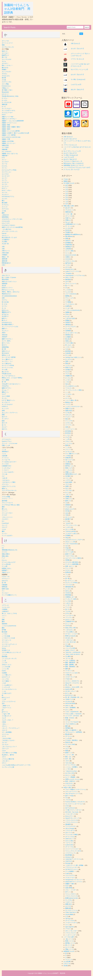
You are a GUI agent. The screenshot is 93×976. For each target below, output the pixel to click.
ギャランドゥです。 (8, 367)
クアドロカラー (6, 439)
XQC (66, 546)
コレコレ (4, 742)
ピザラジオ (66, 963)
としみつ (68, 308)
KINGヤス (5, 406)
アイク (67, 607)
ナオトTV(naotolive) (71, 544)
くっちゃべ (5, 470)
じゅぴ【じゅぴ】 (76, 84)
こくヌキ (4, 662)
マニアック (68, 959)
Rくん (67, 492)
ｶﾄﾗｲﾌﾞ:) (4, 188)
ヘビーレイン (69, 843)
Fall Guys (68, 918)
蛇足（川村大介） (70, 781)
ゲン (3, 591)
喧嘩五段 (4, 587)
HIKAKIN (68, 593)
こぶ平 (4, 699)
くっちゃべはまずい (8, 472)
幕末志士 (68, 402)
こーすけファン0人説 (8, 638)
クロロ (4, 529)
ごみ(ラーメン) (6, 707)
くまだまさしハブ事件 (8, 482)
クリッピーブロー (7, 513)
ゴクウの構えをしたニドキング (11, 652)
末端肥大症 (68, 376)
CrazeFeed (5, 523)
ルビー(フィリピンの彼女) (73, 558)
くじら (4, 453)
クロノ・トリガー (70, 890)
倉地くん (4, 488)
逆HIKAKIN (5, 353)
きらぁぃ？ (5, 390)
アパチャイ (68, 671)
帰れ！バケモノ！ (7, 65)
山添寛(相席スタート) (71, 224)
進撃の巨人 (68, 904)
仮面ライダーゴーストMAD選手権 (12, 227)
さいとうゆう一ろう (71, 333)
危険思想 (4, 283)
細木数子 (68, 519)
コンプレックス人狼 (8, 767)
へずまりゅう (69, 640)
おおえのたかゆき (70, 255)
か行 (66, 187)
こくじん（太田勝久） (72, 767)
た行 (66, 191)
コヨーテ (4, 730)
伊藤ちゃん (68, 472)
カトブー (4, 178)
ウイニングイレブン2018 (73, 851)
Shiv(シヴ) (68, 277)
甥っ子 (67, 685)
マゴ (66, 300)
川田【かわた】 (75, 43)
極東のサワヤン (6, 388)
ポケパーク (68, 832)
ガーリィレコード (7, 43)
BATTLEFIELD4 (70, 808)
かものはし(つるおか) (8, 225)
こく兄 (4, 660)
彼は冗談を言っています (9, 237)
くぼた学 (4, 478)
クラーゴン (5, 484)
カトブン (4, 180)
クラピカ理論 (6, 496)
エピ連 (67, 462)
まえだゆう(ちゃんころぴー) (74, 539)
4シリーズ (68, 947)
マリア (67, 374)
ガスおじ (4, 73)
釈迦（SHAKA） (70, 718)
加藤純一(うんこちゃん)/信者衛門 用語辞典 (17, 8)
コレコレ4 (5, 744)
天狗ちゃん (68, 498)
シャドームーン (70, 429)
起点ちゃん (5, 310)
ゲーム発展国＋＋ (70, 871)
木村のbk (4, 335)
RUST (67, 886)
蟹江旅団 (4, 203)
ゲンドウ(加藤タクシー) (9, 595)
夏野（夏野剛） (70, 664)
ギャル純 (4, 369)
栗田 (3, 507)
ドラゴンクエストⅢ (71, 896)
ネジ (66, 644)
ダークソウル (69, 847)
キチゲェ (4, 300)
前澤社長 (68, 572)
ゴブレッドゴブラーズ (8, 701)
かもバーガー (6, 223)
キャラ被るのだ (6, 363)
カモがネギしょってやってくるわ (12, 219)
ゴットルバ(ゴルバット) (9, 689)
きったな (4, 304)
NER (66, 720)
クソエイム (5, 458)
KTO (3, 157)
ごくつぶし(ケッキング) (9, 658)
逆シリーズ (68, 945)
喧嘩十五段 (5, 589)
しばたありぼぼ (70, 318)
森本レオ (68, 501)
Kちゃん (4, 560)
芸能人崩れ (5, 556)
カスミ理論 (5, 84)
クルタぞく (5, 519)
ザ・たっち (68, 226)
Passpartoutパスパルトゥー (74, 879)
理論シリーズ (69, 949)
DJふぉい (68, 222)
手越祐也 (68, 646)
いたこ (67, 478)
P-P (66, 521)
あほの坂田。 (69, 482)
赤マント (68, 892)
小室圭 (4, 722)
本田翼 (67, 560)
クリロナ (4, 515)
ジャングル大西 (70, 648)
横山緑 (67, 734)
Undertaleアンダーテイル (73, 859)
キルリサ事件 (6, 396)
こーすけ (4, 634)
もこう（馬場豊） (70, 777)
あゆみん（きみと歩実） (72, 687)
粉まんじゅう (6, 697)
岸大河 (4, 285)
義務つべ (4, 328)
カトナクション (6, 172)
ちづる (67, 412)
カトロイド (5, 194)
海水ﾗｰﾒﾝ (4, 51)
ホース (67, 398)
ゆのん (67, 591)
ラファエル (68, 584)
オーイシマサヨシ (70, 765)
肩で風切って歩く (7, 90)
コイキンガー (6, 607)
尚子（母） (68, 759)
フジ (66, 574)
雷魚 (66, 363)
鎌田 (3, 213)
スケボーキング (70, 677)
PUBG (67, 873)
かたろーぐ (5, 94)
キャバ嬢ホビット (7, 359)
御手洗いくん (69, 466)
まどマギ (68, 906)
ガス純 (4, 80)
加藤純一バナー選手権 (8, 135)
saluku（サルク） (70, 650)
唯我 (66, 750)
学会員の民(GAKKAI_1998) (10, 96)
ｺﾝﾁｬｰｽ (4, 763)
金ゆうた (4, 429)
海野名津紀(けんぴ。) (71, 474)
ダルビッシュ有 (70, 542)
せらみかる (68, 701)
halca (66, 384)
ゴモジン (4, 726)
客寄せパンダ (6, 355)
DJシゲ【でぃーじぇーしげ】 (80, 69)
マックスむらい (70, 304)
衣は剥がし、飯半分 (8, 755)
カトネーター (6, 176)
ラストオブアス (70, 875)
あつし (67, 693)
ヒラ (66, 576)
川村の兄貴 (5, 253)
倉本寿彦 (4, 501)
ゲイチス (4, 552)
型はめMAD (5, 92)
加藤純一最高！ (6, 129)
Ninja (66, 537)
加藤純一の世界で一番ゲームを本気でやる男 (15, 133)
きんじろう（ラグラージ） (10, 412)
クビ (3, 476)
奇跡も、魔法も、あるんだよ (11, 292)
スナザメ (68, 423)
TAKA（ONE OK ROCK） (73, 654)
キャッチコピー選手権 (8, 357)
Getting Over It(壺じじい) (73, 357)
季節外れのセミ (6, 294)
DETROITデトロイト (71, 869)
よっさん (68, 589)
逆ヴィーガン (6, 343)
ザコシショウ (69, 298)
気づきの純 (5, 302)
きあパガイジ (6, 275)
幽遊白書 (68, 908)
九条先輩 (4, 456)
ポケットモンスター (71, 931)
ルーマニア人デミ (70, 326)
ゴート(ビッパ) (6, 640)
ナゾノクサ (68, 421)
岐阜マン (4, 318)
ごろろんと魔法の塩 (8, 759)
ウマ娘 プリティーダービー (73, 810)
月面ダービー (6, 572)
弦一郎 (4, 582)
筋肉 (3, 421)
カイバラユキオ (6, 59)
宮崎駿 (67, 496)
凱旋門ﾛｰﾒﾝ (5, 55)
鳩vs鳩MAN (68, 236)
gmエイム (5, 712)
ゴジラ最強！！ (6, 681)
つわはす (68, 523)
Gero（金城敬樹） (71, 707)
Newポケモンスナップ (72, 818)
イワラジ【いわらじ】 (77, 59)
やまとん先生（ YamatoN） (73, 714)
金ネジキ (4, 423)
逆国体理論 (5, 347)
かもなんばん (6, 221)
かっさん (4, 100)
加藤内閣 (4, 149)
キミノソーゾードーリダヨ (10, 326)
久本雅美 (68, 337)
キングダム (68, 900)
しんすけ (68, 527)
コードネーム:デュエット (9, 644)
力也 (66, 515)
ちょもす (68, 292)
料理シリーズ (69, 941)
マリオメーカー (70, 877)
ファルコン (68, 388)
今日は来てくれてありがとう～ (11, 384)
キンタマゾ (5, 419)
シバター (68, 605)
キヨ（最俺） (6, 380)
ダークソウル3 (69, 920)
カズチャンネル (6, 82)
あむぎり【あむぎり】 (77, 89)
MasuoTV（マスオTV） (72, 683)
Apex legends (69, 927)
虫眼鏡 (67, 312)
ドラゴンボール (70, 830)
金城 (3, 410)
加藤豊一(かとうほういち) (10, 153)
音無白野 (68, 458)
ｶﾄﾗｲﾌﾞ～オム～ (7, 190)
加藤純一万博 (6, 139)
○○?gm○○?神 (6, 714)
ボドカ (67, 267)
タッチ (67, 329)
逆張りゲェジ (6, 351)
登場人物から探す (68, 206)
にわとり (68, 441)
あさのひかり (69, 695)
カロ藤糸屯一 (6, 239)
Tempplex (68, 273)
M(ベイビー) (69, 460)
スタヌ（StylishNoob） (72, 711)
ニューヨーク (69, 615)
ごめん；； (5, 724)
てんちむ (68, 611)
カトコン (4, 168)
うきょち (68, 494)
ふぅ (66, 392)
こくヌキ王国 (6, 667)
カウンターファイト (71, 791)
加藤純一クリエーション (9, 123)
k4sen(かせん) (6, 86)
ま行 (66, 197)
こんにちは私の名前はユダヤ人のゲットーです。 (17, 765)
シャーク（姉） (70, 755)
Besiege (67, 863)
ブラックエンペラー (71, 525)
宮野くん (68, 361)
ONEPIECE (68, 861)
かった (4, 106)
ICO (66, 797)
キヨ (66, 746)
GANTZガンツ (69, 838)
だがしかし (68, 415)
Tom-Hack (68, 763)
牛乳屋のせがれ (6, 373)
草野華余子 (5, 451)
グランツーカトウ (7, 503)
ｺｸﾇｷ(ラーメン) (6, 665)
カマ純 (4, 211)
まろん (67, 613)
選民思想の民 (69, 587)
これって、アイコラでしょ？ (11, 728)
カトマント (5, 186)
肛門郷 (4, 630)
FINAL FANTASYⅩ (71, 912)
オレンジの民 (69, 529)
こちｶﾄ (4, 683)
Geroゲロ (5, 580)
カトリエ (4, 192)
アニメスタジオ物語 (71, 834)
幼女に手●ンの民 (70, 628)
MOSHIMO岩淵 (70, 703)
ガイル (4, 61)
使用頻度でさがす (68, 951)
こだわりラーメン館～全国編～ (74, 865)
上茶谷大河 (5, 215)
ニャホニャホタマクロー (72, 406)
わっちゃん (68, 359)
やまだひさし (69, 783)
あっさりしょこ (70, 580)
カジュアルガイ (6, 71)
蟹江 (3, 200)
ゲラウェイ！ (6, 578)
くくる (4, 449)
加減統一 (4, 69)
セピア (67, 748)
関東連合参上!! (6, 263)
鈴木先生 (68, 433)
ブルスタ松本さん (70, 724)
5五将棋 (4, 673)
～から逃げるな (6, 229)
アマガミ (68, 929)
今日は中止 (5, 386)
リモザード (68, 902)
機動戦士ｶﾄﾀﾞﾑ (6, 312)
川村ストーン (6, 251)
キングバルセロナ (7, 404)
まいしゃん (68, 517)
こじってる (5, 679)
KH (3, 548)
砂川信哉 (68, 431)
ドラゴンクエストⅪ (71, 820)
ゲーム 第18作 (6, 564)
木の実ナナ (5, 316)
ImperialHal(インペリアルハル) (74, 275)
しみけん (68, 603)
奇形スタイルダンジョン (9, 281)
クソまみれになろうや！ (9, 462)
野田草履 (68, 595)
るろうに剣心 (69, 841)
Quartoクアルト (7, 441)
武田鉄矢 (68, 505)
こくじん (4, 654)
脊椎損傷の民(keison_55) (9, 550)
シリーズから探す (68, 937)
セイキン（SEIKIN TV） (72, 681)
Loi (66, 503)
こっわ (4, 691)
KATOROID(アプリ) (8, 196)
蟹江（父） (68, 757)
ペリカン (68, 265)
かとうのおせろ (6, 151)
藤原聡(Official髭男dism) (72, 234)
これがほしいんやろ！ (8, 740)
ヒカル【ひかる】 (70, 642)
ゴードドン (5, 642)
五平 (3, 703)
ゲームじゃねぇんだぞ (8, 562)
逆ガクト (4, 345)
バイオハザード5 (70, 814)
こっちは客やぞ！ (7, 685)
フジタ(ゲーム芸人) (71, 533)
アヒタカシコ (69, 210)
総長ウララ (68, 554)
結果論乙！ (5, 570)
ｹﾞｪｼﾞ (3, 558)
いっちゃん (68, 470)
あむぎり (68, 208)
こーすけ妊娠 (6, 636)
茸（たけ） (68, 345)
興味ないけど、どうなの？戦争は (12, 378)
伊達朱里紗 (68, 245)
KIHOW (67, 259)
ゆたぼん (68, 638)
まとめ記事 (66, 961)
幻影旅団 (4, 585)
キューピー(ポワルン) (8, 376)
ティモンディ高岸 (70, 599)
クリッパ (4, 511)
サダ (66, 349)
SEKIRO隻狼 (69, 914)
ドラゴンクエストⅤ (71, 822)
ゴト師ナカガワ (6, 693)
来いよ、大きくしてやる (9, 613)
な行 (66, 193)
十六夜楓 (68, 302)
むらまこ (68, 316)
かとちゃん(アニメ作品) (9, 170)
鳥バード (68, 285)
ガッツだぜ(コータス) (8, 110)
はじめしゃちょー (70, 691)
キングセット (6, 402)
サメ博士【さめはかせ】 (78, 79)
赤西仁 (67, 486)
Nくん (67, 355)
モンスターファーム (71, 910)
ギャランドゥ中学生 (8, 365)
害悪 (3, 45)
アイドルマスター (70, 826)
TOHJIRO (68, 550)
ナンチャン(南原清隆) (71, 564)
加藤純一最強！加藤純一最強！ (11, 127)
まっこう (68, 623)
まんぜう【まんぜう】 (77, 48)
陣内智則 (68, 279)
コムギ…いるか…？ (7, 720)
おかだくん (68, 619)
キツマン (4, 306)
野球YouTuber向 (70, 636)
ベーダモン (68, 394)
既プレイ (4, 320)
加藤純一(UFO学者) (8, 141)
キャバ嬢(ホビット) (71, 453)
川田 (3, 246)
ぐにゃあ (4, 474)
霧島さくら (5, 392)
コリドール (5, 734)
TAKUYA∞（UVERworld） (73, 652)
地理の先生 (68, 410)
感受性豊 (4, 259)
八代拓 (67, 675)
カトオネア (5, 162)
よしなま (68, 228)
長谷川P (67, 742)
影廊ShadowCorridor (71, 898)
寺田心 (67, 341)
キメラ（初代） (6, 341)
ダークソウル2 (69, 836)
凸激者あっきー (70, 597)
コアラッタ (5, 605)
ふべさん (68, 380)
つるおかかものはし (71, 771)
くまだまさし (6, 480)
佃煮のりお (68, 408)
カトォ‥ (4, 159)
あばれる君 (68, 689)
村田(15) (68, 367)
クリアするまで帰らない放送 (11, 505)
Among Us (68, 857)
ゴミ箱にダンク (6, 716)
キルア (4, 394)
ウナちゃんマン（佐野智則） (74, 732)
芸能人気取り (6, 554)
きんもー (4, 427)
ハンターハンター (70, 935)
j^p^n (67, 281)
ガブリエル (5, 209)
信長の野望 (68, 888)
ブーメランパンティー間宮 (73, 390)
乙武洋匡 (68, 353)
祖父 (66, 419)
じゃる (67, 738)
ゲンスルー (5, 593)
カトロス (4, 198)
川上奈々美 (5, 244)
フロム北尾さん (70, 632)
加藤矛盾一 (5, 155)
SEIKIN (67, 625)
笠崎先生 (68, 464)
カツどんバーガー (7, 112)
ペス (66, 396)
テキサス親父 (69, 343)
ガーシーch (5, 41)
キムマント (5, 331)
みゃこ (67, 709)
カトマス (4, 184)
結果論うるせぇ (6, 568)
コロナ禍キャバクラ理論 (9, 753)
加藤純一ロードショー (8, 143)
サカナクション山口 (71, 673)
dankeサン (68, 240)
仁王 (66, 916)
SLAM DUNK (69, 845)
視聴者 (65, 181)
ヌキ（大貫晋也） (70, 660)
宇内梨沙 (68, 232)
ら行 (66, 202)
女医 (66, 427)
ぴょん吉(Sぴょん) (70, 386)
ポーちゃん (68, 736)
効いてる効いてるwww (9, 277)
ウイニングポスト (70, 894)
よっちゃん (68, 785)
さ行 (66, 189)
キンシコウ (5, 408)
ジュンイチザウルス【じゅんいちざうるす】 (77, 167)
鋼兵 (3, 628)
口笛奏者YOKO (6, 466)
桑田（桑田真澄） (70, 662)
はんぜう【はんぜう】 (77, 74)
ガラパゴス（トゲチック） (10, 231)
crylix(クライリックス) (8, 486)
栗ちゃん (4, 509)
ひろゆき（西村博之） (72, 740)
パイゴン (68, 404)
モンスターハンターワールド (74, 804)
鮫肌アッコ (68, 752)
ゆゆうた (68, 705)
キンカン (4, 398)
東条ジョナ (68, 468)
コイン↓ (4, 615)
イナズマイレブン (70, 853)
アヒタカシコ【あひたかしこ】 (73, 161)
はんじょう (68, 775)
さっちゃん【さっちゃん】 (71, 169)
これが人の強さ (6, 738)
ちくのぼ (68, 601)
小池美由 (4, 609)
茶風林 (67, 320)
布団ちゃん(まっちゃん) (72, 779)
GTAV (67, 806)
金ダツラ (4, 417)
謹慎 (3, 414)
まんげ (67, 371)
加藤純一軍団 (6, 125)
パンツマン (68, 617)
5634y (4, 648)
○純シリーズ (69, 939)
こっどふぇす (6, 687)
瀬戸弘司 (68, 263)
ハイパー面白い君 (70, 400)
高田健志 (68, 728)
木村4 (3, 333)
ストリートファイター (72, 849)
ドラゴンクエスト (70, 933)
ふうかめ (68, 290)
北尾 (3, 298)
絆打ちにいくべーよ (8, 290)
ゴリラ (4, 736)
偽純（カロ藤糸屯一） (72, 730)
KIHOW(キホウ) (7, 322)
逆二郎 (4, 349)
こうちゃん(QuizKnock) (9, 626)
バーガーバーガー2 (71, 922)
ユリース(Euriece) (70, 294)
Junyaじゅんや (69, 509)
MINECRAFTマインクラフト (73, 882)
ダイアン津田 (69, 251)
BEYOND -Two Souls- (72, 812)
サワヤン (68, 570)
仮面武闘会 (5, 217)
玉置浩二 (68, 257)
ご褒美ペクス (6, 705)
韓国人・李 (5, 257)
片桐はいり (5, 88)
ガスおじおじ (6, 76)
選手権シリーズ (70, 943)
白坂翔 (67, 306)
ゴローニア (5, 748)
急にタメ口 (5, 371)
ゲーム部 (4, 566)
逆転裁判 (68, 824)
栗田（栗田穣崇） (70, 666)
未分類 (65, 965)
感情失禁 (4, 261)
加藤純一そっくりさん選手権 (11, 131)
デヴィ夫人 (68, 490)
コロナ (4, 751)
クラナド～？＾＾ (7, 498)
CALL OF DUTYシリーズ (72, 793)
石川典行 (68, 476)
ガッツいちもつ (6, 108)
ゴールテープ (6, 646)
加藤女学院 (5, 145)
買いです (4, 57)
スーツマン (68, 425)
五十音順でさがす (68, 183)
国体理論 (4, 656)
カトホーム (5, 182)
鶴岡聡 (67, 296)
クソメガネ (5, 464)
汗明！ (4, 265)
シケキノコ (68, 347)
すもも (67, 507)
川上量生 (4, 241)
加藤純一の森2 (69, 884)
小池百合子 (5, 611)
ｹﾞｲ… (3, 546)
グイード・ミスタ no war (9, 443)
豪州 (3, 621)
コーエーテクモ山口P (71, 722)
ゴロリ (4, 757)
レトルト (68, 435)
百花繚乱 (68, 535)
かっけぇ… (5, 98)
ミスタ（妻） (69, 214)
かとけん (4, 166)
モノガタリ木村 (70, 744)
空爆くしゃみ (6, 445)
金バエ (4, 425)
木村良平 (4, 337)
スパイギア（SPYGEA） (72, 716)
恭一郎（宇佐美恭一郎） (72, 697)
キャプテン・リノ (7, 361)
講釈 (3, 619)
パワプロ (68, 800)
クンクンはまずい (7, 535)
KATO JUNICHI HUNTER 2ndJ (11, 137)
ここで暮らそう (6, 675)
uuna (66, 513)
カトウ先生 (5, 147)
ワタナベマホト (70, 556)
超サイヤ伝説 (69, 795)
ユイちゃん (68, 365)
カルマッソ (5, 235)
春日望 (4, 78)
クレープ (4, 525)
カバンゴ (4, 207)
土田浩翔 (68, 249)
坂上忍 (67, 339)
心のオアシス (6, 677)
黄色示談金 (5, 279)
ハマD (67, 382)
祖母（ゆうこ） (70, 566)
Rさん (67, 488)
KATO (4, 114)
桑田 (3, 531)
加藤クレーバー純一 (8, 117)
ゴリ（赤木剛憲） (7, 732)
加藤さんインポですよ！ (9, 119)
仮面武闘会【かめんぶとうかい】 (73, 165)
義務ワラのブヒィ (7, 339)
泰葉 (66, 238)
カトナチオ (5, 174)
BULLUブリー (69, 816)
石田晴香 (68, 331)
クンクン (4, 533)
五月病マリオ (6, 650)
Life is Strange (69, 828)
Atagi (66, 548)
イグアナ (68, 480)
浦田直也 (68, 324)
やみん (67, 314)
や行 (66, 199)
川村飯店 (4, 255)
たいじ (67, 253)
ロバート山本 (69, 552)
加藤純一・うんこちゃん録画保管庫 (13, 121)
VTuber (65, 179)
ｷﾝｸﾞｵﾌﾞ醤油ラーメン (8, 400)
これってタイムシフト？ (9, 746)
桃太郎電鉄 (68, 855)
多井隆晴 (68, 242)
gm (3, 710)
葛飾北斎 (4, 104)
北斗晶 (67, 511)
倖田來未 (4, 624)
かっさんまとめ (6, 102)
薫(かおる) (5, 67)
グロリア (4, 527)
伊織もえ (68, 220)
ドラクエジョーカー (71, 867)
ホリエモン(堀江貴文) (71, 562)
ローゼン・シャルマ (71, 634)
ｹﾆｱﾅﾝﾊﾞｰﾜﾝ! (5, 576)
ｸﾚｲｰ (3, 521)
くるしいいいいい (7, 517)
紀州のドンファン (7, 287)
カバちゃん (5, 205)
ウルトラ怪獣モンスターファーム (75, 789)
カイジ (67, 924)
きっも (4, 308)
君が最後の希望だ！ (8, 324)
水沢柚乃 (68, 369)
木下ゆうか (5, 314)
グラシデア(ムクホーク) (9, 490)
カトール (4, 164)
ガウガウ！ (5, 63)
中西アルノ (68, 218)
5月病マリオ (69, 699)
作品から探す (67, 787)
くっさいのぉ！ (6, 468)
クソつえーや (6, 460)
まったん (68, 378)
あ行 (66, 185)
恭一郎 (4, 382)
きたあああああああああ (9, 296)
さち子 (67, 437)
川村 (3, 249)
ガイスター (5, 53)
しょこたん (68, 443)
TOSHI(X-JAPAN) (70, 531)
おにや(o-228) (69, 773)
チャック (68, 568)
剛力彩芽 (4, 632)
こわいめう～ (6, 761)
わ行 (66, 204)
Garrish (4, 233)
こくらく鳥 (5, 669)
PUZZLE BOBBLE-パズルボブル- (75, 802)
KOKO (4, 671)
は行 (66, 195)
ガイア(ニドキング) (8, 47)
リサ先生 (68, 456)
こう (3, 617)
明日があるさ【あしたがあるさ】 (73, 163)
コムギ (4, 718)
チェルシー (68, 417)
